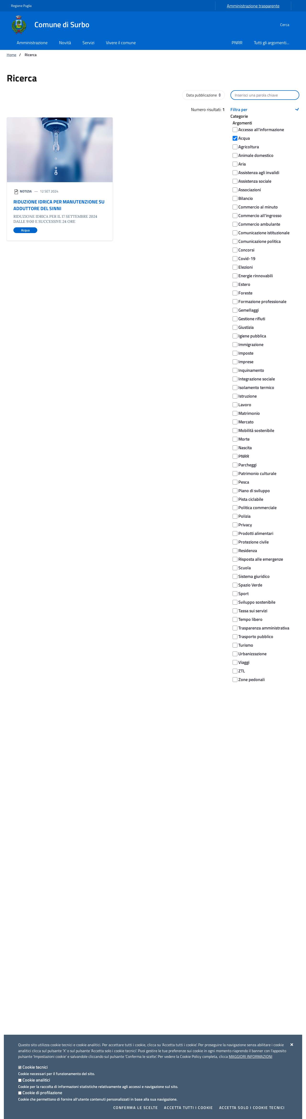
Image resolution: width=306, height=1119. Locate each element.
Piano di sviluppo (254, 490)
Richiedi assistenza (109, 826)
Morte (244, 439)
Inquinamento (251, 370)
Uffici (15, 952)
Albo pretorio (21, 990)
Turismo (245, 645)
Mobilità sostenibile (256, 430)
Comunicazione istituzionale (264, 232)
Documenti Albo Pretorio (30, 998)
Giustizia (246, 327)
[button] (264, 109)
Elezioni (245, 267)
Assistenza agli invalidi (258, 172)
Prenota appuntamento (113, 838)
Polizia (244, 516)
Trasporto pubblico (255, 636)
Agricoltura (248, 147)
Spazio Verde (250, 585)
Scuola (244, 568)
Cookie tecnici (35, 1067)
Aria (242, 164)
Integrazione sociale (256, 379)
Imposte (245, 353)
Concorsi (246, 250)
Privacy (245, 525)
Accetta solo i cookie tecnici (252, 1107)
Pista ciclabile (250, 499)
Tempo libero (250, 619)
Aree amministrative (27, 944)
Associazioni (249, 189)
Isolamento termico (256, 387)
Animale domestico (255, 155)
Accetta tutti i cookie (188, 1107)
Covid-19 (246, 258)
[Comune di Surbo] (53, 24)
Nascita (245, 447)
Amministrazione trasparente (253, 6)
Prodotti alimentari (255, 533)
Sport (243, 593)
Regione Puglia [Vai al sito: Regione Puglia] (21, 5)
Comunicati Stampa (99, 944)
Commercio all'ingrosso (260, 215)
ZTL (241, 671)
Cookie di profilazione (42, 1092)
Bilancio (245, 198)
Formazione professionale (262, 301)
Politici (16, 967)
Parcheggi (247, 465)
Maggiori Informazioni (250, 1056)
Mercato (246, 422)
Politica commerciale (257, 507)
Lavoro (244, 404)
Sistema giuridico (254, 576)
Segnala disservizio (109, 864)
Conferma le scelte (135, 1107)
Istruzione (247, 396)
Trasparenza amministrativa (263, 628)
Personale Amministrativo (32, 975)
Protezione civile (253, 542)
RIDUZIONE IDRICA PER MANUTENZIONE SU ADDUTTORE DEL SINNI (58, 205)
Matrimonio (249, 413)
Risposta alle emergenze (260, 559)
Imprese (245, 361)
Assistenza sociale (254, 181)
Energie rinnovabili (255, 275)
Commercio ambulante (259, 224)
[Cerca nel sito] (289, 24)
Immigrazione (250, 344)
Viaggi (243, 662)
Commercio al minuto (258, 207)
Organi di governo (25, 936)
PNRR (243, 456)
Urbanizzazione (252, 653)
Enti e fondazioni (24, 959)
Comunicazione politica (259, 241)
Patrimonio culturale (257, 473)
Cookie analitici (36, 1080)
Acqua (244, 138)
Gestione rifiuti (251, 318)
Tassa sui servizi (252, 610)
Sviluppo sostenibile (256, 602)
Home (11, 55)
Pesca (243, 482)
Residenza (247, 550)
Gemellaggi (248, 310)
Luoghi (234, 936)
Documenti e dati (24, 982)
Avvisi (88, 952)
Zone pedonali (251, 679)
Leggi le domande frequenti (117, 815)
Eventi (234, 944)
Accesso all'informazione (261, 129)
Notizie (89, 936)
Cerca (264, 701)
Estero (244, 284)
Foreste (245, 293)
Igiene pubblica (252, 336)
